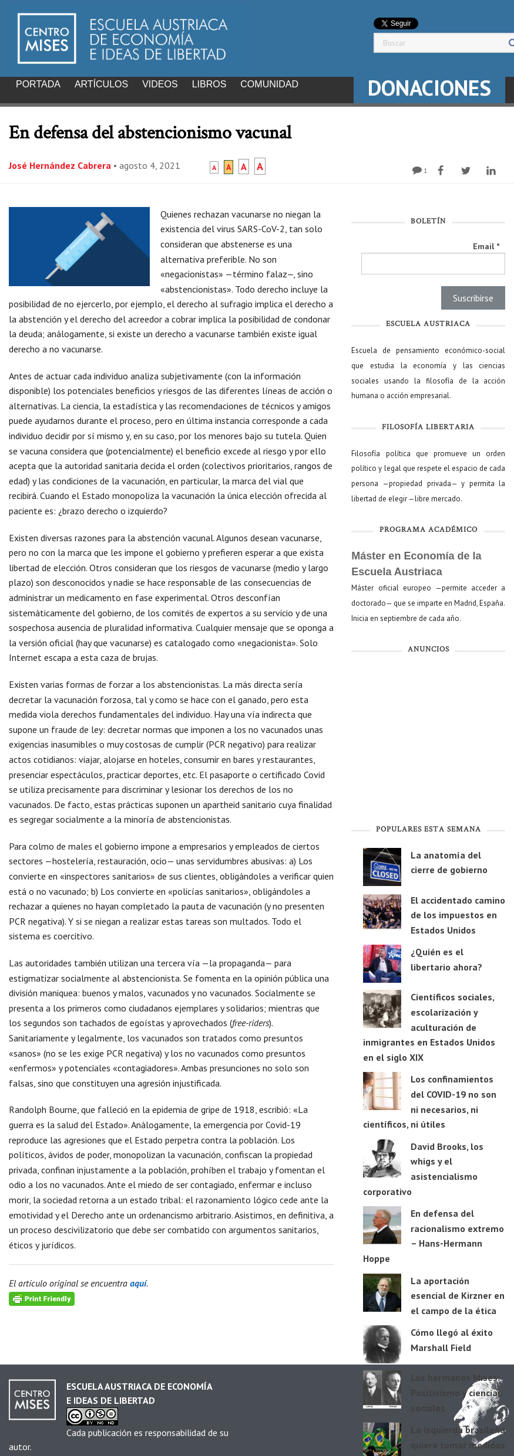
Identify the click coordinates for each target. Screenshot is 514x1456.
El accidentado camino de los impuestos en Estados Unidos (458, 911)
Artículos (101, 84)
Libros (209, 84)
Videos (159, 84)
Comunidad (269, 84)
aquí (138, 1279)
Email (486, 242)
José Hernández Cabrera (60, 162)
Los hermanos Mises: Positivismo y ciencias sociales (456, 1389)
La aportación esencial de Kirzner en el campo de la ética (458, 1292)
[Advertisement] (428, 737)
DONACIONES (429, 87)
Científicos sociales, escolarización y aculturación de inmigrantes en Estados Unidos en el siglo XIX (429, 1023)
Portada (38, 84)
